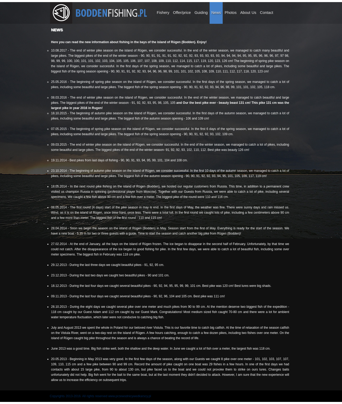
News (216, 12)
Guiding (201, 12)
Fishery (163, 12)
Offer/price (182, 12)
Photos (231, 12)
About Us (248, 12)
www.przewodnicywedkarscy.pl (129, 396)
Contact (266, 12)
